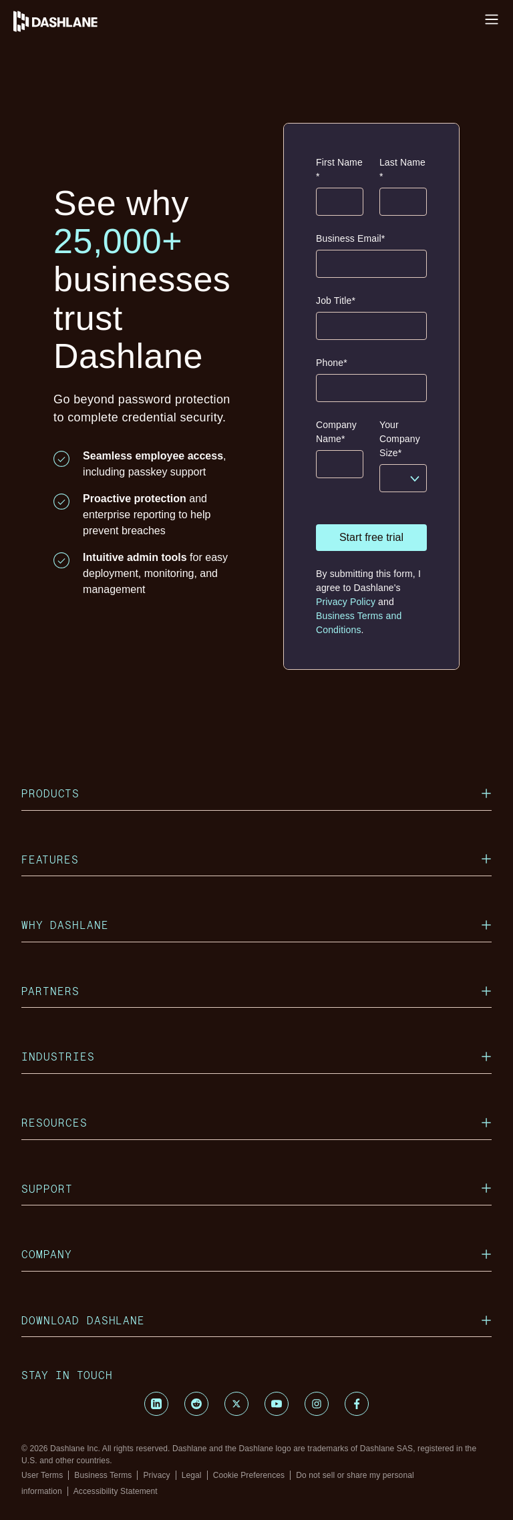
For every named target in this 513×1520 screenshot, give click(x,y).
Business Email (350, 239)
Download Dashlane (256, 1320)
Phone (331, 363)
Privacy (156, 1475)
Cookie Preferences (249, 1475)
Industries (256, 1056)
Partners (256, 990)
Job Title (335, 301)
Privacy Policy (345, 601)
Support (256, 1188)
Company (256, 1254)
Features (256, 859)
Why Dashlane (256, 924)
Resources (256, 1122)
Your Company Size (399, 439)
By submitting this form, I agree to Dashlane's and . (368, 601)
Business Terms (103, 1475)
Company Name (336, 432)
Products (256, 793)
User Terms (42, 1475)
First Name (339, 170)
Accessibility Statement (115, 1491)
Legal (192, 1475)
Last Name (402, 170)
